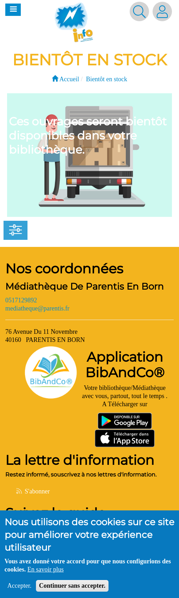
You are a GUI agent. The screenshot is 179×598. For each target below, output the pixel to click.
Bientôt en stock (106, 79)
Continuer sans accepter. (72, 590)
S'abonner (32, 491)
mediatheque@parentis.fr (37, 308)
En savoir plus (45, 574)
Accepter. (19, 590)
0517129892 (21, 300)
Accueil (65, 79)
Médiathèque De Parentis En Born (84, 286)
